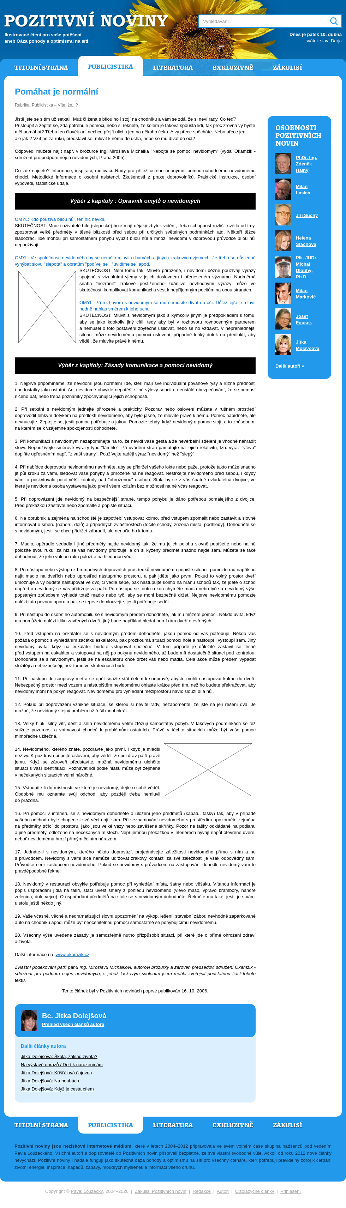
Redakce (202, 1191)
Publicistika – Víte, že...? (55, 105)
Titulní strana (41, 67)
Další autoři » (289, 366)
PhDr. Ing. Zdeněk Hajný (306, 164)
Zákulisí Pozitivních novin (160, 1191)
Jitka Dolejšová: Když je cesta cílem (57, 1089)
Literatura (173, 67)
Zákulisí (287, 67)
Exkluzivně (233, 67)
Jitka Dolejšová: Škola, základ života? (59, 1056)
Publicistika (110, 66)
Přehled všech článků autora (73, 1024)
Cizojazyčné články (254, 1191)
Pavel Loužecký (87, 1191)
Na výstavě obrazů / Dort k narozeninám (62, 1064)
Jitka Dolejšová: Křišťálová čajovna (56, 1072)
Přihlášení (290, 1191)
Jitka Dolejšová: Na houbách (50, 1080)
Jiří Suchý (307, 215)
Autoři (223, 1191)
